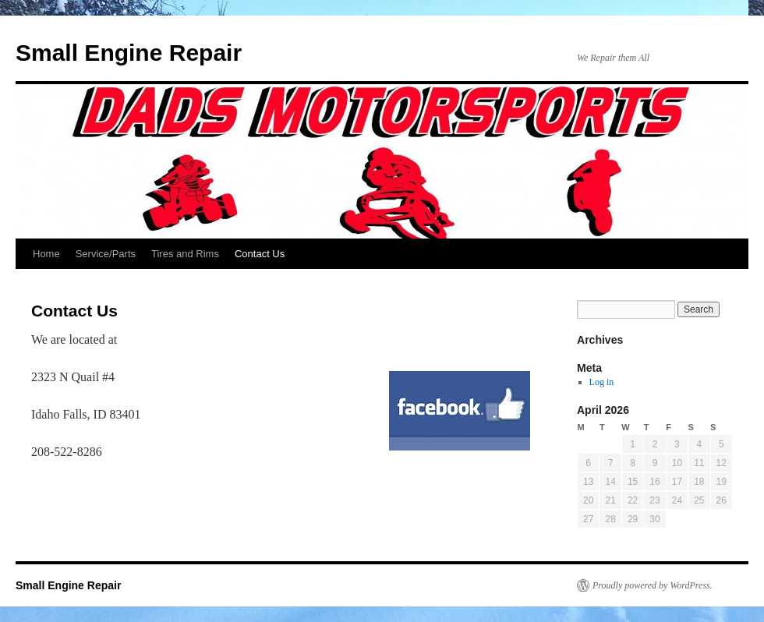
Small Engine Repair (129, 52)
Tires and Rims (185, 254)
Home (46, 254)
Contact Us (260, 254)
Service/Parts (106, 254)
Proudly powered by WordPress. (652, 585)
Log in (601, 381)
